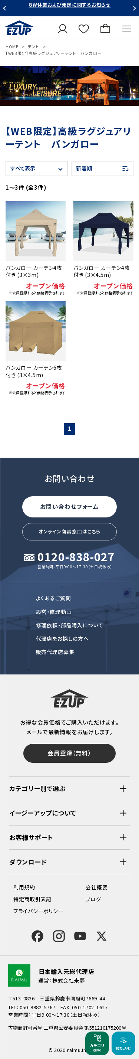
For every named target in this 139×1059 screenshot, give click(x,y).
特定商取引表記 (32, 899)
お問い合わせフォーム (69, 505)
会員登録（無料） (69, 752)
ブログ (93, 899)
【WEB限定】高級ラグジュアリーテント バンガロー (54, 53)
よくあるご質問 (53, 598)
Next (133, 8)
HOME (12, 46)
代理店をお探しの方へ (62, 638)
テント (33, 46)
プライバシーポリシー (38, 911)
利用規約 (24, 887)
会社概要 (96, 887)
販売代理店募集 (55, 652)
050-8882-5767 (38, 1007)
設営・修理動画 (54, 611)
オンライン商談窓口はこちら (70, 531)
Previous (5, 8)
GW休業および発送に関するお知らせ (70, 4)
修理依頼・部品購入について (69, 624)
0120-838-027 (76, 557)
